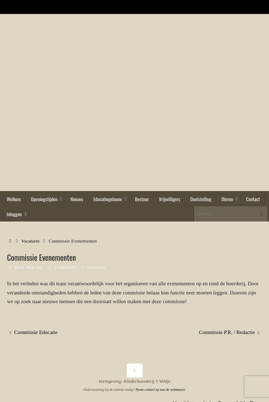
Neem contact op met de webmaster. (161, 389)
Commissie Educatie (33, 332)
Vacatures (30, 241)
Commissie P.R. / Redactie (229, 332)
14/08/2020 (65, 267)
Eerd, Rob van (28, 267)
